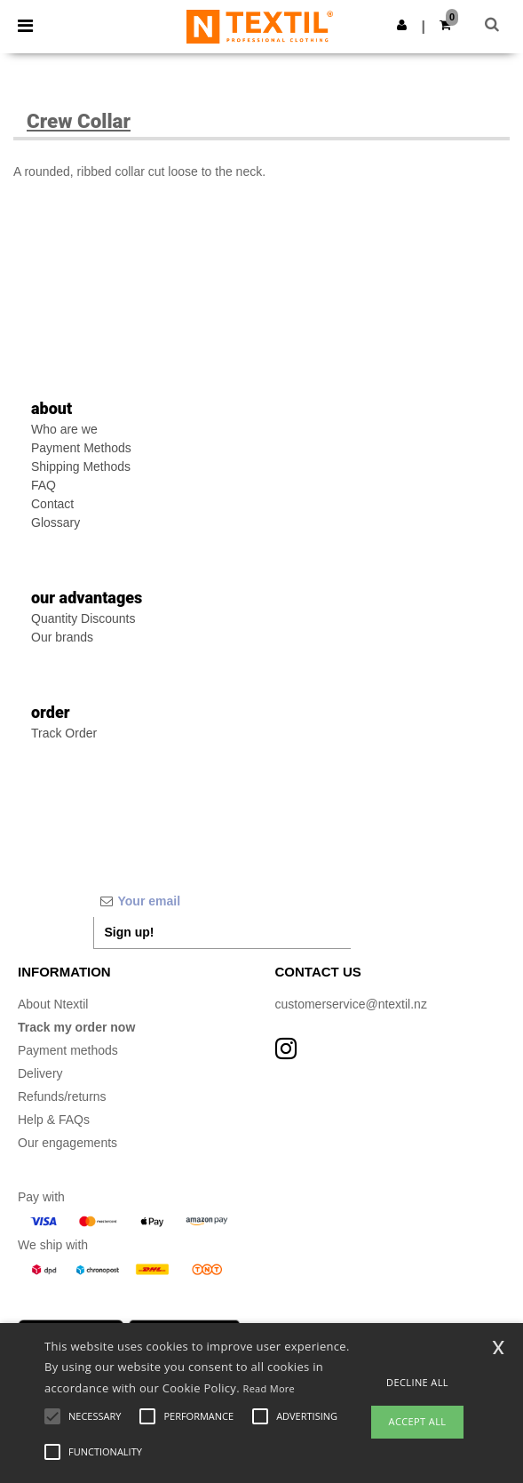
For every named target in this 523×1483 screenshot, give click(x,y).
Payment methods (68, 1050)
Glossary (55, 522)
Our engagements (67, 1143)
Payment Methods (81, 448)
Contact (52, 504)
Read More (269, 1388)
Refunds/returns (62, 1096)
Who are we (64, 429)
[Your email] (222, 901)
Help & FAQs (54, 1119)
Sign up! (130, 932)
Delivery (40, 1073)
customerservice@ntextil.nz (351, 1004)
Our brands (62, 637)
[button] (402, 25)
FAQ (43, 485)
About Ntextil (53, 1004)
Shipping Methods (81, 466)
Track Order (64, 733)
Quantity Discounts (83, 618)
